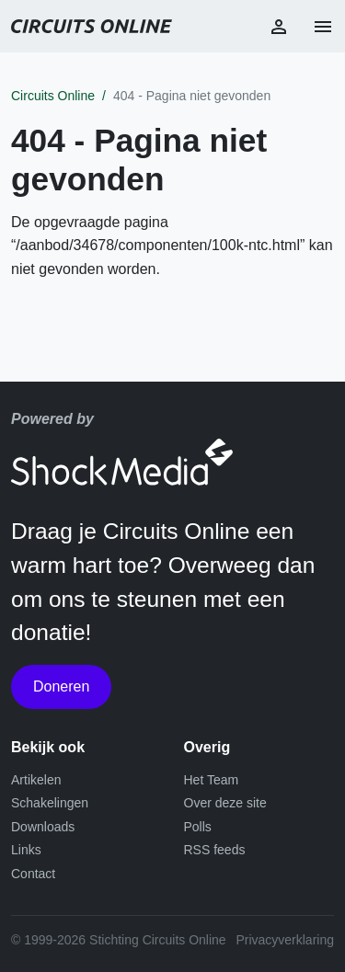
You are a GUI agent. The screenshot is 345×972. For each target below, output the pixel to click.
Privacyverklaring (285, 939)
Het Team (211, 779)
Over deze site (225, 802)
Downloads (43, 826)
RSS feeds (215, 849)
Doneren (61, 686)
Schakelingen (49, 802)
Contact (33, 873)
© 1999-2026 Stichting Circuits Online (118, 939)
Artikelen (36, 779)
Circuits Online (53, 95)
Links (26, 849)
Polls (198, 826)
